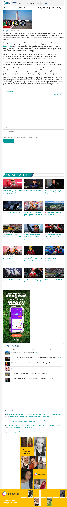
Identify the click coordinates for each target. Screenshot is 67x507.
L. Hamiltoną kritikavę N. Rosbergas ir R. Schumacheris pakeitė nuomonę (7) (33, 258)
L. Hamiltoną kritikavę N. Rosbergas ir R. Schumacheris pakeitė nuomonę (33, 364)
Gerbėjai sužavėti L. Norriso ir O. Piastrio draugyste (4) (12, 257)
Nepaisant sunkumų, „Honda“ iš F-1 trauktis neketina (54, 280)
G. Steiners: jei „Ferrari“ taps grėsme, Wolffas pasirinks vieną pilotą (53, 191)
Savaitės (33, 349)
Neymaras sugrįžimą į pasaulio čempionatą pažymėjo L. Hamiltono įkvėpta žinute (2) (12, 191)
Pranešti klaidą (57, 94)
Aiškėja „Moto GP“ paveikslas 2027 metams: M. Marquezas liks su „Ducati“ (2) (33, 214)
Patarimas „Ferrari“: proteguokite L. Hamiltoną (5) (33, 280)
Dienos (14, 349)
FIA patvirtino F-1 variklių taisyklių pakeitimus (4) (11, 280)
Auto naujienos (31, 3)
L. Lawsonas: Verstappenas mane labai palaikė (32, 191)
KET (42, 3)
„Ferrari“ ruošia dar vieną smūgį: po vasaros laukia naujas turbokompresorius (33, 359)
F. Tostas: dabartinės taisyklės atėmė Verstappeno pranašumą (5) (54, 258)
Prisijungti (52, 3)
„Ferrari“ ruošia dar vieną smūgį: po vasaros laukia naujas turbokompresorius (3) (54, 236)
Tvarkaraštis (21, 3)
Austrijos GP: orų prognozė (11, 212)
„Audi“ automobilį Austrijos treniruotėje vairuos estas (33, 374)
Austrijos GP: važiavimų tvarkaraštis (33, 353)
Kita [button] (38, 3)
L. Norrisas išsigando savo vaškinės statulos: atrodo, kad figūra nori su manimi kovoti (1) (33, 237)
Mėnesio (52, 349)
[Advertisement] (49, 21)
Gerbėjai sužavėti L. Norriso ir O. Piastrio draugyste (33, 369)
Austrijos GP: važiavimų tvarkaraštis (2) (53, 213)
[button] (14, 3)
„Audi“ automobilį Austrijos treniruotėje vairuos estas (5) (12, 235)
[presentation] (50, 142)
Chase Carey (7, 47)
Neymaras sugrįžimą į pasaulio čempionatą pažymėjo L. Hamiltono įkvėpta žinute (29, 416)
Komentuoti (9, 141)
